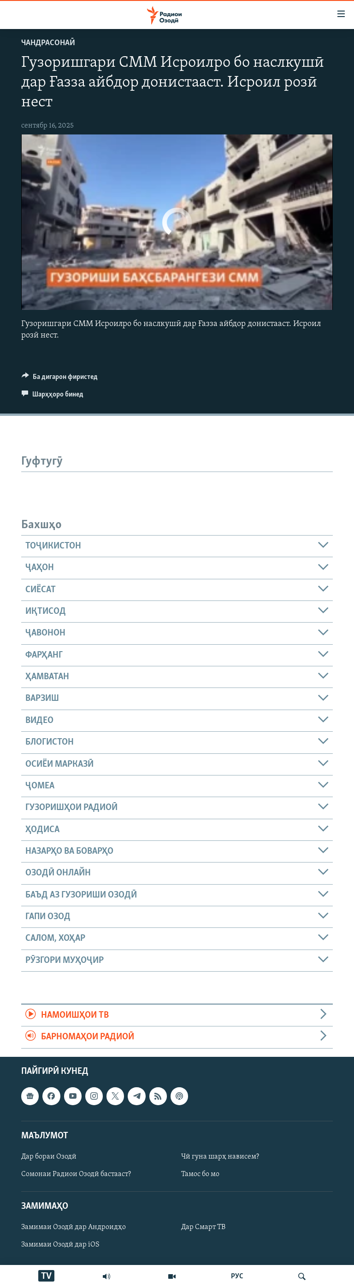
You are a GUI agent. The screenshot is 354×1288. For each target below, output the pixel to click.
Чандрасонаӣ (48, 43)
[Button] (60, 379)
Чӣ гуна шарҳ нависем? (220, 1156)
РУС (237, 1276)
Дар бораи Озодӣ (49, 1156)
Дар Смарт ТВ (203, 1227)
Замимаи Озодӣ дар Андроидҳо (73, 1227)
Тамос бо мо (200, 1174)
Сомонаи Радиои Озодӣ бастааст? (76, 1174)
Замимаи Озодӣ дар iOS (60, 1244)
